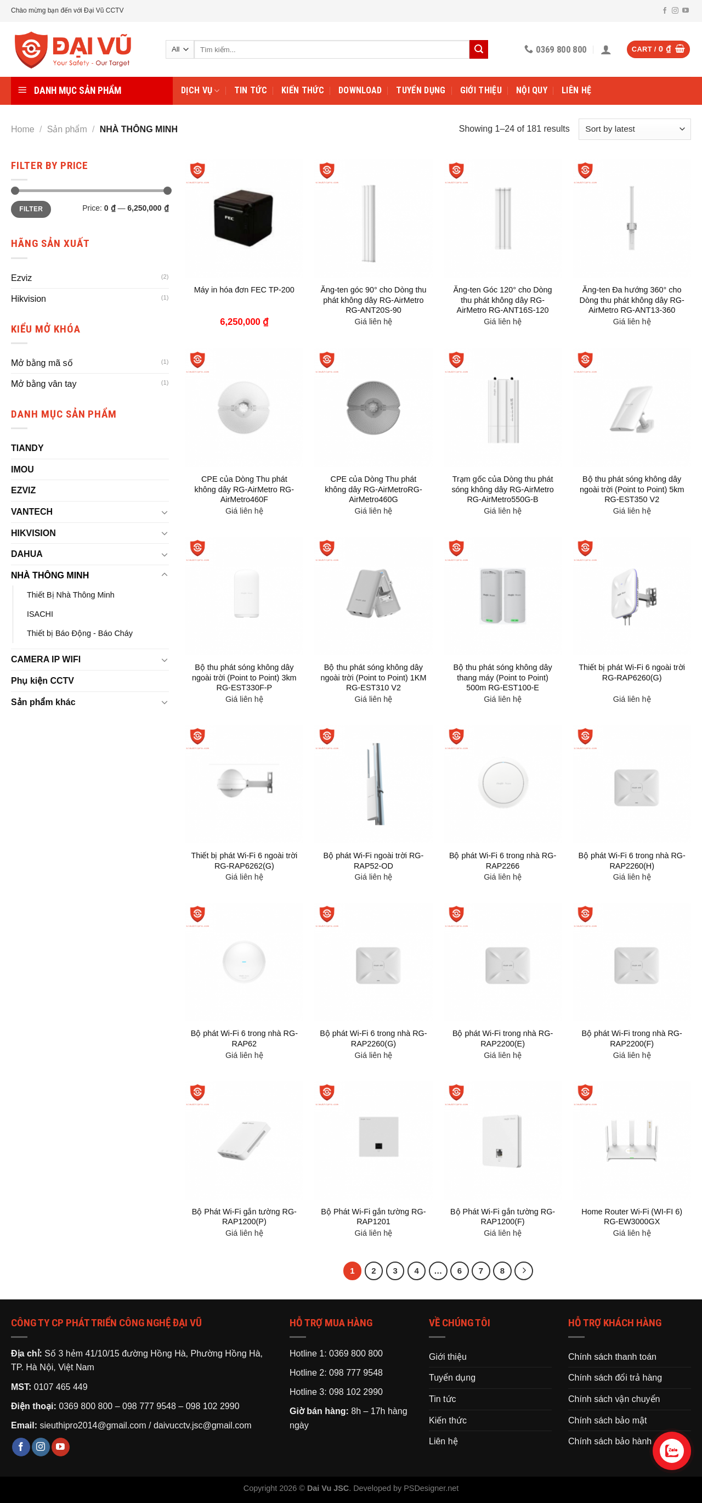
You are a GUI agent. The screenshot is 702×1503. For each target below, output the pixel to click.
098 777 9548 (149, 1406)
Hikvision (28, 298)
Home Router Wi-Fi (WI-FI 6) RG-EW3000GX (631, 1216)
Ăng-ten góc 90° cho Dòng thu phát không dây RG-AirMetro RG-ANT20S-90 (373, 299)
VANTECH (32, 511)
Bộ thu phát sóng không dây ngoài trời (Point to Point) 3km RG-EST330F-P (244, 677)
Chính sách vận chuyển (614, 1399)
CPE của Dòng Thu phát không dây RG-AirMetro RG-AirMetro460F (245, 489)
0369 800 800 (85, 1406)
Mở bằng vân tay (44, 384)
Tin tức (250, 90)
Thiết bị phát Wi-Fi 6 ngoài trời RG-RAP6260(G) (632, 672)
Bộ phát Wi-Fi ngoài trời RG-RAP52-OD (374, 860)
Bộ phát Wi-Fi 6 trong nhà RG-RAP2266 (502, 860)
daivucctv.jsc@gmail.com (203, 1425)
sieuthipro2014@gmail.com (92, 1425)
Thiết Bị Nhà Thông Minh (71, 594)
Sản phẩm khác (43, 702)
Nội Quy (531, 90)
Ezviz (21, 278)
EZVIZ (23, 490)
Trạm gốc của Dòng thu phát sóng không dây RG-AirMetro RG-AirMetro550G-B (502, 489)
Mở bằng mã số (42, 363)
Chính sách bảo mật (607, 1420)
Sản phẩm (67, 129)
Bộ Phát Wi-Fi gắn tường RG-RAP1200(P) (244, 1216)
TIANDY (27, 448)
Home (23, 129)
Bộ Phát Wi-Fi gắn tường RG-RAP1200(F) (502, 1216)
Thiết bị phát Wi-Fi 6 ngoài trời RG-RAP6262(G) (244, 860)
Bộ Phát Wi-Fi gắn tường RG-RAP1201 (373, 1216)
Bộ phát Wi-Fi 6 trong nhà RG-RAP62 (244, 1038)
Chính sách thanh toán (612, 1356)
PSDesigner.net (431, 1488)
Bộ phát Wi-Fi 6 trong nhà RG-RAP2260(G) (373, 1038)
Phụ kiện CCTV (42, 680)
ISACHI (40, 614)
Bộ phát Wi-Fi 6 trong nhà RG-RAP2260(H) (632, 860)
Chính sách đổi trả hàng (615, 1377)
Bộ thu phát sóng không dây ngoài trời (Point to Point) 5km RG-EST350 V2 (632, 489)
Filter (31, 209)
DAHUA (27, 554)
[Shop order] (635, 129)
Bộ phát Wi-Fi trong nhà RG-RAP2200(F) (632, 1038)
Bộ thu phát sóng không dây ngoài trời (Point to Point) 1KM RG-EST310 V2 (373, 677)
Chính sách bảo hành (610, 1441)
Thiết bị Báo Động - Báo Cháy (80, 633)
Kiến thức (302, 90)
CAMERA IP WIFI (46, 659)
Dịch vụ (200, 90)
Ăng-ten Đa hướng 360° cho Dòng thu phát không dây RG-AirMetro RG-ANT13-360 (632, 299)
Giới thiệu (481, 90)
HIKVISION (33, 533)
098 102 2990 (213, 1406)
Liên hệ (576, 90)
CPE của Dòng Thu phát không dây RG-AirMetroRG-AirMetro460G (373, 489)
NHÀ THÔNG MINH (50, 575)
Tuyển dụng (420, 90)
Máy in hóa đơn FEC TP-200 (244, 289)
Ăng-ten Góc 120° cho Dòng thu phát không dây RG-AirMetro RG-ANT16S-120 (502, 299)
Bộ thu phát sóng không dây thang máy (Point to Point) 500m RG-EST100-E (502, 677)
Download (360, 90)
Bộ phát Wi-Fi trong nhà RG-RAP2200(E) (502, 1038)
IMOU (22, 469)
